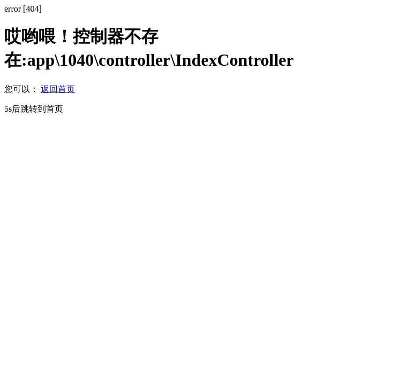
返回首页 (58, 89)
